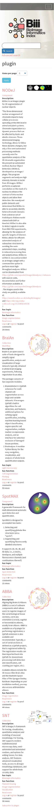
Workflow (6, 346)
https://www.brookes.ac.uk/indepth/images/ (21, 298)
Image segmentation (11, 318)
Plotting (5, 476)
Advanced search (11, 55)
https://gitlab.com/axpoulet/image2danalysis (21, 286)
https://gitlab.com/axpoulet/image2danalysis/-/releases (26, 275)
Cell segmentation (10, 473)
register (13, 324)
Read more (7, 321)
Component (7, 95)
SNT (6, 715)
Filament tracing (9, 784)
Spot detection (8, 572)
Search (7, 51)
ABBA (7, 591)
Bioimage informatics (11, 312)
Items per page (9, 73)
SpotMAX (10, 496)
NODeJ (8, 90)
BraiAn (8, 337)
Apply (6, 80)
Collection (6, 343)
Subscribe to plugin (10, 805)
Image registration (10, 696)
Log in (4, 324)
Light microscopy (9, 468)
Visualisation (7, 789)
